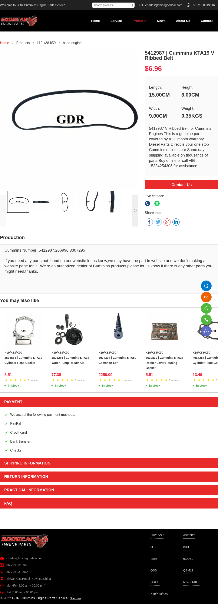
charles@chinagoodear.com (21, 558)
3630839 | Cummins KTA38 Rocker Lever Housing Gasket (164, 363)
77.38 (56, 375)
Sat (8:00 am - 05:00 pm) (20, 592)
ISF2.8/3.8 (157, 535)
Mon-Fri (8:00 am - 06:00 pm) (22, 585)
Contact (207, 21)
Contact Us (181, 185)
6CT (153, 547)
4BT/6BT (189, 535)
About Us (183, 21)
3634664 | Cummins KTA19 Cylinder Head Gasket (23, 360)
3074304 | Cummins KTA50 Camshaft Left (117, 360)
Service (116, 21)
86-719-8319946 (14, 565)
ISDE (186, 547)
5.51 (8, 375)
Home (95, 21)
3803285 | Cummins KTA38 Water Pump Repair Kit (70, 360)
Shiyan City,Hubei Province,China (25, 578)
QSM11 (188, 570)
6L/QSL (188, 558)
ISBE (154, 558)
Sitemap (75, 598)
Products (139, 21)
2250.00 (105, 375)
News (161, 21)
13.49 (197, 375)
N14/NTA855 (191, 582)
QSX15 (155, 582)
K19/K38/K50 (13, 352)
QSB (154, 570)
